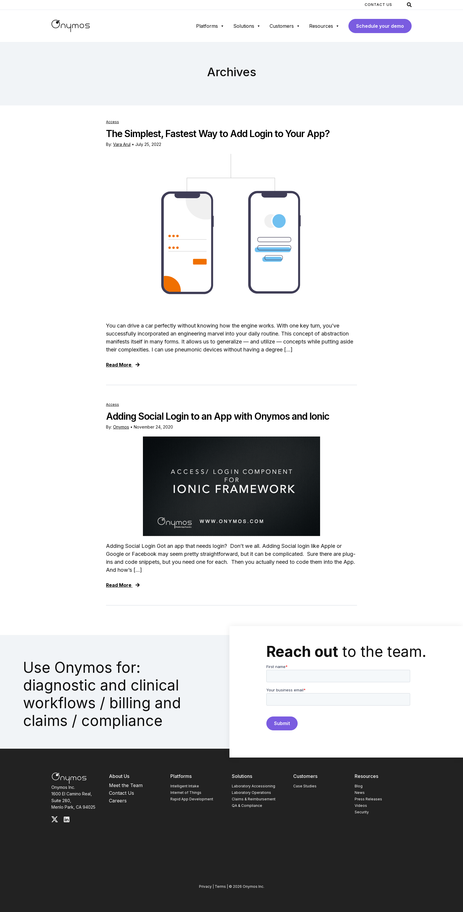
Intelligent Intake (184, 786)
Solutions (247, 26)
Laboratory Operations (251, 792)
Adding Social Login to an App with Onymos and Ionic (217, 416)
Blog (359, 786)
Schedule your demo (380, 26)
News (360, 792)
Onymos (121, 426)
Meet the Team (126, 785)
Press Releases (368, 799)
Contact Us (378, 4)
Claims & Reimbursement (253, 799)
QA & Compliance (247, 805)
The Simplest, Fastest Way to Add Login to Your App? (218, 133)
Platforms (210, 26)
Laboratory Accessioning (253, 786)
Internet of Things (185, 792)
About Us (119, 776)
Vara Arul (122, 144)
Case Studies (305, 786)
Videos (361, 805)
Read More (123, 365)
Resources (324, 26)
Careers (118, 801)
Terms (220, 886)
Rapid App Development (191, 799)
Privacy (205, 886)
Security (362, 812)
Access (112, 122)
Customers (285, 26)
